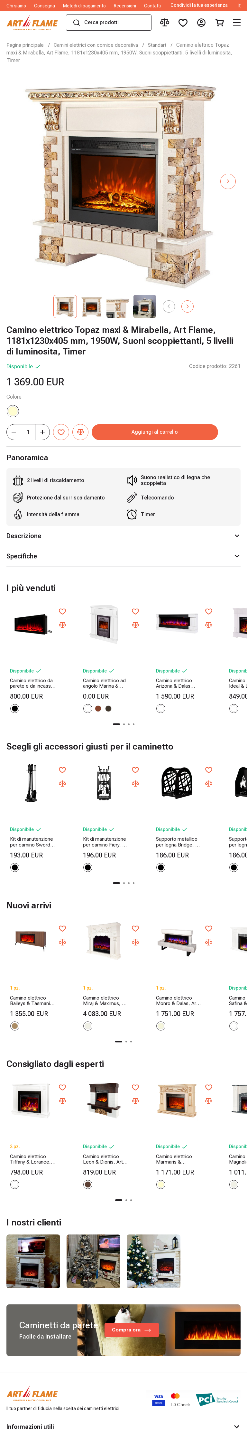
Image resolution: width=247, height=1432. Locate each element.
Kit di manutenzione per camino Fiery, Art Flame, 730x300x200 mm (90, 815)
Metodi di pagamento (84, 5)
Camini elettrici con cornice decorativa (98, 45)
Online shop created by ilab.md (200, 1425)
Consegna (44, 5)
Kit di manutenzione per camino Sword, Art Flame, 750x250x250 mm (30, 815)
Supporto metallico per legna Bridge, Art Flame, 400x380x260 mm (150, 815)
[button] (228, 181)
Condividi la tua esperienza (199, 5)
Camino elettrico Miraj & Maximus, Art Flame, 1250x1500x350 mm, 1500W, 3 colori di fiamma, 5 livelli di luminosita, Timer (89, 960)
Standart (161, 45)
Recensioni (125, 5)
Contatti (152, 5)
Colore (14, 397)
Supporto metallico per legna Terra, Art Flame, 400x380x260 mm (210, 815)
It (239, 6)
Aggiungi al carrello (166, 432)
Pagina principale (25, 45)
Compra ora (132, 1277)
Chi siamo (16, 5)
